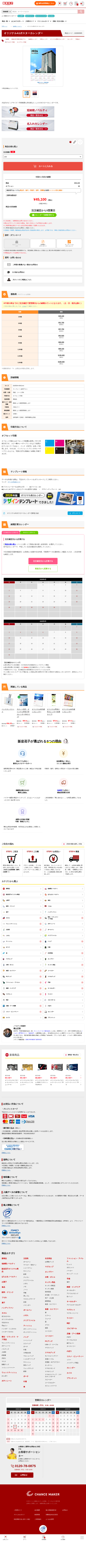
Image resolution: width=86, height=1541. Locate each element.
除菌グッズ (5, 1364)
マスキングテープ (29, 1299)
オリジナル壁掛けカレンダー (57, 39)
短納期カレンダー (32, 39)
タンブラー (49, 1272)
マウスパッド (49, 1348)
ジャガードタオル (7, 1332)
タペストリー (71, 1346)
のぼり (69, 1337)
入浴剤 (4, 1352)
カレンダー (70, 39)
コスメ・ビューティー (75, 1356)
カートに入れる (43, 166)
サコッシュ (27, 1362)
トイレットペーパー (8, 1367)
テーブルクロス (72, 1340)
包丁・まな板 (49, 1298)
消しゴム (26, 1296)
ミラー (69, 1360)
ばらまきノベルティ (9, 1277)
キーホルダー (71, 1290)
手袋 (68, 1279)
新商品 (4, 1258)
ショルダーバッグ (29, 1359)
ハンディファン (7, 1308)
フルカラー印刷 (11, 42)
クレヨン (26, 1277)
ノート (25, 1289)
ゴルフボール (72, 1328)
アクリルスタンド (72, 1293)
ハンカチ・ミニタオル (9, 1329)
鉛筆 (24, 1274)
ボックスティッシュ (30, 1332)
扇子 (3, 1303)
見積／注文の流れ (58, 21)
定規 (24, 1302)
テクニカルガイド (43, 21)
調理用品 (48, 1301)
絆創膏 (4, 1355)
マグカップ (49, 1267)
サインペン (27, 1271)
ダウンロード (76, 513)
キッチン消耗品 (50, 1285)
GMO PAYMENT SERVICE (34, 1039)
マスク (4, 1361)
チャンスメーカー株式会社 (42, 1031)
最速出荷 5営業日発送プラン (19, 39)
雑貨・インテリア (73, 1287)
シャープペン (27, 1268)
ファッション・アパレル (75, 1259)
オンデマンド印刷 (21, 42)
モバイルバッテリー (51, 1356)
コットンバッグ (41, 16)
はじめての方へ (16, 21)
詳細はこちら (6, 1153)
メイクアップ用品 (72, 1363)
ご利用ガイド (29, 21)
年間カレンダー (44, 39)
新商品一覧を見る (73, 1055)
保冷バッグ (27, 1365)
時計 (68, 1323)
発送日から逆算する (29, 532)
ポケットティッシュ (30, 1329)
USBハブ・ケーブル (51, 1344)
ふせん (52, 16)
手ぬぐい (5, 1325)
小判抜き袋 (27, 1353)
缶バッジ (70, 1296)
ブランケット (72, 1378)
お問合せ (23, 1475)
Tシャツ (69, 1264)
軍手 (68, 1282)
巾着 (24, 1350)
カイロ (69, 1373)
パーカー (70, 1271)
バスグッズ (5, 1349)
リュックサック (28, 1368)
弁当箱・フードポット (52, 1295)
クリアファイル (28, 1280)
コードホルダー (50, 1383)
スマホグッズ (50, 1352)
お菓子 (21, 16)
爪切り (4, 1358)
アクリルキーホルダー (74, 1305)
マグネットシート (72, 1313)
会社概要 (37, 1510)
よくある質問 (50, 1519)
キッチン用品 (50, 1282)
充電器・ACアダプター (52, 1362)
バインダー (27, 1305)
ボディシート (6, 1346)
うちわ (4, 1297)
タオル (4, 1313)
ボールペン (30, 16)
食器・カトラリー (51, 1304)
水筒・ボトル (50, 1277)
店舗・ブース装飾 (73, 1334)
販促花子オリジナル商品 (10, 1270)
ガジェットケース (51, 1386)
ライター (70, 1318)
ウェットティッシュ (8, 1343)
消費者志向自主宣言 (52, 1514)
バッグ (25, 1337)
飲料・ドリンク (7, 1292)
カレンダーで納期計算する (43, 215)
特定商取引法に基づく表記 (22, 1519)
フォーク (48, 1319)
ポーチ (25, 1346)
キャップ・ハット (72, 1274)
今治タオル (5, 1322)
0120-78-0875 (25, 1466)
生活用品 (48, 1258)
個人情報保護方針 (51, 1510)
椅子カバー (70, 1343)
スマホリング (49, 1371)
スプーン (48, 1315)
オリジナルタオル (7, 1319)
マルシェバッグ (28, 1356)
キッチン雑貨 (49, 1289)
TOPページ (4, 26)
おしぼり (5, 1376)
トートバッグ (27, 1340)
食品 (3, 1287)
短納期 (7, 39)
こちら (24, 306)
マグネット (71, 1310)
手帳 (24, 1293)
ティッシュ (27, 1326)
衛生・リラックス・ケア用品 (10, 1338)
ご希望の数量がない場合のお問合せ (22, 264)
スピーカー (48, 1379)
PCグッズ (48, 1341)
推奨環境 (37, 1514)
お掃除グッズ (49, 1262)
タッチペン (48, 1365)
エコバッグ (27, 1343)
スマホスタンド (50, 1368)
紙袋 (24, 1371)
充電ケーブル (49, 1359)
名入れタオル (6, 1316)
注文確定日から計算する (10, 532)
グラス (47, 1325)
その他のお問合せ (16, 272)
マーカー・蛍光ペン (30, 1265)
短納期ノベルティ (17, 26)
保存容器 (48, 1292)
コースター (48, 1331)
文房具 (25, 1258)
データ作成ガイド (14, 482)
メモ (24, 1286)
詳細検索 (5, 11)
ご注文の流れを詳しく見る (74, 844)
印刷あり (78, 39)
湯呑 (46, 1328)
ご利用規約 (37, 1519)
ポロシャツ (70, 1267)
